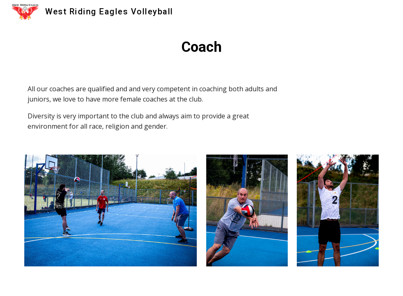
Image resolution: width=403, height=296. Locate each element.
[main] (201, 47)
